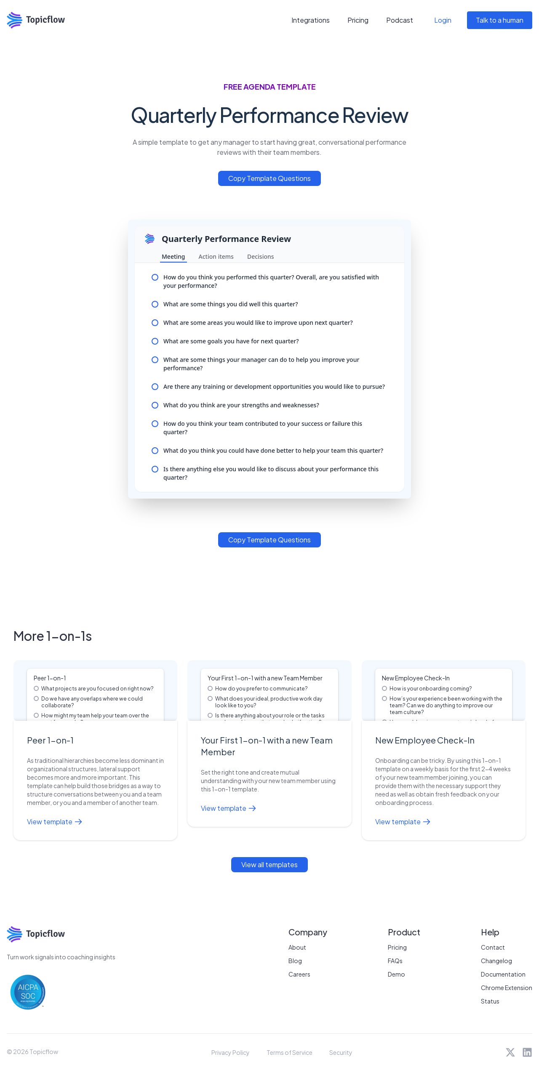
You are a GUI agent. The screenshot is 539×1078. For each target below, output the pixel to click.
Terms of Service (289, 1052)
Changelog (496, 960)
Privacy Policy (230, 1052)
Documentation (503, 974)
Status (490, 1001)
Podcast (399, 20)
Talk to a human (499, 20)
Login (442, 20)
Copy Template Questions (269, 178)
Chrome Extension (506, 987)
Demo (396, 974)
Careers (299, 974)
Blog (295, 960)
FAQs (395, 960)
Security (340, 1052)
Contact (493, 947)
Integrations (310, 20)
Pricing (357, 20)
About (297, 947)
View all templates (269, 864)
